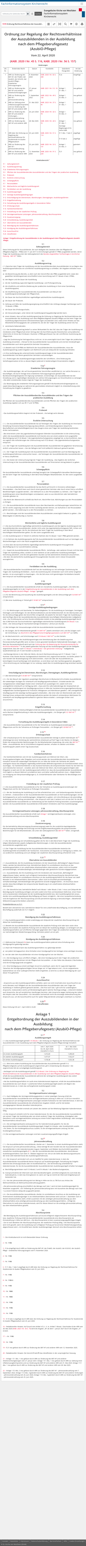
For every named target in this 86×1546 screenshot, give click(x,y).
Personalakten (12, 183)
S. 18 (55, 88)
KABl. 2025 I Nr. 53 (47, 144)
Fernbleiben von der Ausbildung (19, 189)
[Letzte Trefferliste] (32, 14)
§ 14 (4, 203)
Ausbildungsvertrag (14, 167)
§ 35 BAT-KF (25, 676)
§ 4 (4, 175)
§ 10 (4, 192)
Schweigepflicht (13, 181)
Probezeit (10, 175)
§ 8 (4, 186)
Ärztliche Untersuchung (16, 178)
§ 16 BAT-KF (41, 631)
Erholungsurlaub (13, 206)
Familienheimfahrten (15, 209)
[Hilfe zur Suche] (28, 14)
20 (4, 1353)
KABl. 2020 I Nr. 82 (47, 75)
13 (4, 1308)
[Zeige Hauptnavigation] (82, 4)
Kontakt (5, 1541)
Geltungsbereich (13, 164)
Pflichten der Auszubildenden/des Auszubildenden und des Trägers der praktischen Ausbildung (42, 172)
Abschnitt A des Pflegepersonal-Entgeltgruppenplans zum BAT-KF (45, 633)
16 (4, 1327)
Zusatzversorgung (13, 217)
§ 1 (4, 164)
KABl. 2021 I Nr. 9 (47, 88)
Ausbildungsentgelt (14, 192)
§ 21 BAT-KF (70, 712)
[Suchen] (38, 14)
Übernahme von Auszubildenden (19, 223)
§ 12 (4, 197)
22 (4, 1371)
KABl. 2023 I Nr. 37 (47, 102)
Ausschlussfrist (12, 231)
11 (4, 1297)
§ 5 (4, 178)
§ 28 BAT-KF (67, 727)
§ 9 (4, 189)
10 (4, 1291)
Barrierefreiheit (55, 1541)
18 (4, 1342)
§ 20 (4, 220)
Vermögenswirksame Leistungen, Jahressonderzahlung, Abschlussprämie (34, 214)
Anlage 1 (44, 814)
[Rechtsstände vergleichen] (54, 24)
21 (4, 1359)
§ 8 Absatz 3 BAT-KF (46, 636)
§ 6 (4, 181)
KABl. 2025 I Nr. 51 (47, 133)
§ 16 (4, 209)
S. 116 (38, 61)
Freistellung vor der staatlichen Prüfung (21, 212)
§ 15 (4, 206)
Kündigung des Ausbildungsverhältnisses (22, 228)
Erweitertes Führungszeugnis (18, 169)
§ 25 (4, 234)
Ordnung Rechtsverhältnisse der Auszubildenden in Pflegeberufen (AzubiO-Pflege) (38, 24)
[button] (60, 24)
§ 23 (4, 228)
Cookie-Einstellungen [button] (77, 1541)
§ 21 (4, 223)
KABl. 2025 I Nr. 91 (47, 151)
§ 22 (4, 226)
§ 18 (4, 214)
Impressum (25, 1541)
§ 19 (4, 217)
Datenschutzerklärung (39, 1541)
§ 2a (4, 169)
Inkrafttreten (11, 234)
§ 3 (4, 172)
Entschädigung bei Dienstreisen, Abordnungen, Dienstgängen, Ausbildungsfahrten (37, 197)
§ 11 (4, 195)
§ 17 (4, 212)
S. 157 (71, 61)
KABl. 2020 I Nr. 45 (22, 61)
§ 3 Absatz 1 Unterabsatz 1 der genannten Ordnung (43, 649)
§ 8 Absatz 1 (71, 622)
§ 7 (4, 183)
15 (4, 1319)
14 (4, 1313)
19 (4, 1348)
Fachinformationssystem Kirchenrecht (24, 3)
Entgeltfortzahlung (14, 200)
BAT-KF (75, 742)
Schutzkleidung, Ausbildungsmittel (20, 220)
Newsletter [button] (14, 1541)
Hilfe (65, 1541)
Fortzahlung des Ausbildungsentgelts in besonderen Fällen (29, 203)
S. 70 (29, 1329)
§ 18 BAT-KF (36, 600)
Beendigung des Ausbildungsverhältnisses (23, 226)
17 (4, 1336)
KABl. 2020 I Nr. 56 (55, 61)
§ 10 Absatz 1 (34, 1041)
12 (4, 1302)
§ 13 (4, 200)
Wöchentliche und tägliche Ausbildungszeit (23, 186)
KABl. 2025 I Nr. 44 (47, 121)
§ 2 (4, 167)
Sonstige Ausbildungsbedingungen (20, 195)
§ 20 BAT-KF (76, 595)
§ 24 (4, 231)
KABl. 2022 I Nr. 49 (48, 95)
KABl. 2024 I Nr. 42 (47, 112)
